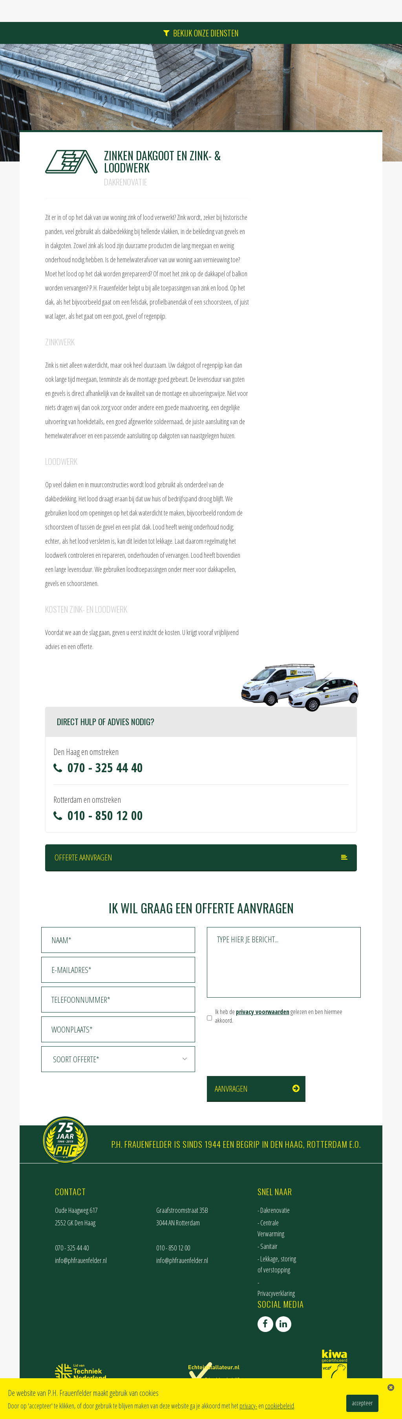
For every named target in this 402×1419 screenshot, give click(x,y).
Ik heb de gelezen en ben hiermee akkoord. (278, 1016)
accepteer (362, 1403)
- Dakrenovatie (274, 1210)
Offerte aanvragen (83, 857)
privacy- (248, 1405)
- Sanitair (268, 1246)
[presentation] (266, 1046)
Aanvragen (231, 1088)
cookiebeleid (279, 1405)
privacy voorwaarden (262, 1011)
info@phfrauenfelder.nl (81, 1260)
